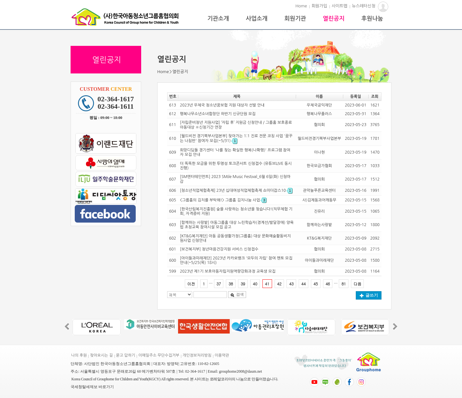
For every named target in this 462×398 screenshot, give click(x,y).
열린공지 (334, 18)
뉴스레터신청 (363, 6)
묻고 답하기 (125, 355)
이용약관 (222, 355)
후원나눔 (372, 18)
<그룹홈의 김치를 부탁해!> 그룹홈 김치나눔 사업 (223, 200)
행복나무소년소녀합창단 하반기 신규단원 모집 (218, 114)
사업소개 (257, 18)
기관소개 (218, 18)
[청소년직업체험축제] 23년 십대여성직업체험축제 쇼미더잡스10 (236, 190)
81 (343, 283)
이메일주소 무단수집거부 (158, 355)
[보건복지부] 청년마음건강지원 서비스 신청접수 (219, 249)
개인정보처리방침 (197, 355)
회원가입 (319, 6)
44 (303, 283)
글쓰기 (369, 295)
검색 (237, 294)
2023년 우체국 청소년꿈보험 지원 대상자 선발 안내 (222, 105)
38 (230, 283)
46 (328, 283)
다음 (357, 283)
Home (301, 6)
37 (219, 283)
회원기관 (295, 18)
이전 (191, 283)
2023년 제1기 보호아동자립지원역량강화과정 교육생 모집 (228, 271)
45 (315, 283)
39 (243, 283)
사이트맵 (339, 6)
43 (291, 283)
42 (279, 283)
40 (255, 283)
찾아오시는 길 (101, 355)
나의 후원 (79, 355)
